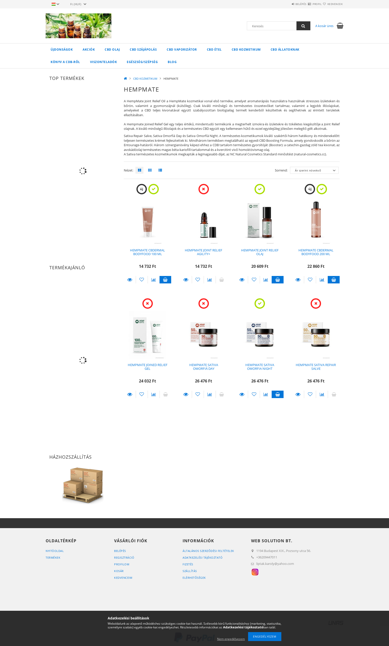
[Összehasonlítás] (154, 279)
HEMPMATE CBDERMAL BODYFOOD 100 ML (147, 252)
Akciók (89, 49)
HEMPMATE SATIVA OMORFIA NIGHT (259, 367)
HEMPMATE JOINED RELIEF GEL (147, 367)
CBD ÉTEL (214, 49)
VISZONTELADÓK (103, 62)
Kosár (119, 571)
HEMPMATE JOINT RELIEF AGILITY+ (203, 252)
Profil (308, 4)
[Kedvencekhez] (142, 279)
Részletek (130, 279)
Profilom (121, 564)
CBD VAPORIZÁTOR (182, 49)
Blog (172, 62)
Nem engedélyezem (231, 639)
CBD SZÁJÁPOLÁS (143, 49)
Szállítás (190, 571)
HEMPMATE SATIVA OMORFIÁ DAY (203, 367)
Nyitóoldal (55, 551)
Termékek (53, 557)
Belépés (286, 4)
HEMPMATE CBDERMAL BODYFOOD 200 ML (315, 252)
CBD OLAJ (112, 49)
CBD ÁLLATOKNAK (285, 49)
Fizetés (188, 564)
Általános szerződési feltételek (208, 551)
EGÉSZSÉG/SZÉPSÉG (142, 62)
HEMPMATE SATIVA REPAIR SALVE (316, 367)
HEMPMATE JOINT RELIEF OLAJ (260, 252)
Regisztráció (124, 557)
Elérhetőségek (194, 577)
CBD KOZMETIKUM (246, 49)
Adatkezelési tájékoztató (203, 557)
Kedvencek (332, 4)
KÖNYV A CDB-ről (65, 62)
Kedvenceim (123, 577)
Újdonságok (62, 49)
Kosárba (165, 279)
